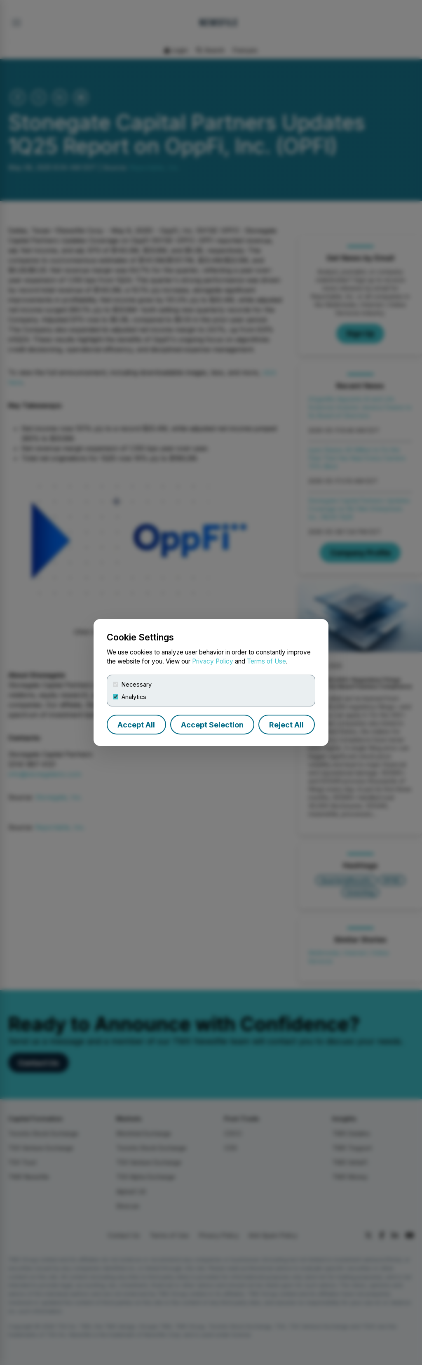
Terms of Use (266, 661)
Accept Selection (212, 724)
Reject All (286, 724)
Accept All (136, 724)
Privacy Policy (212, 661)
